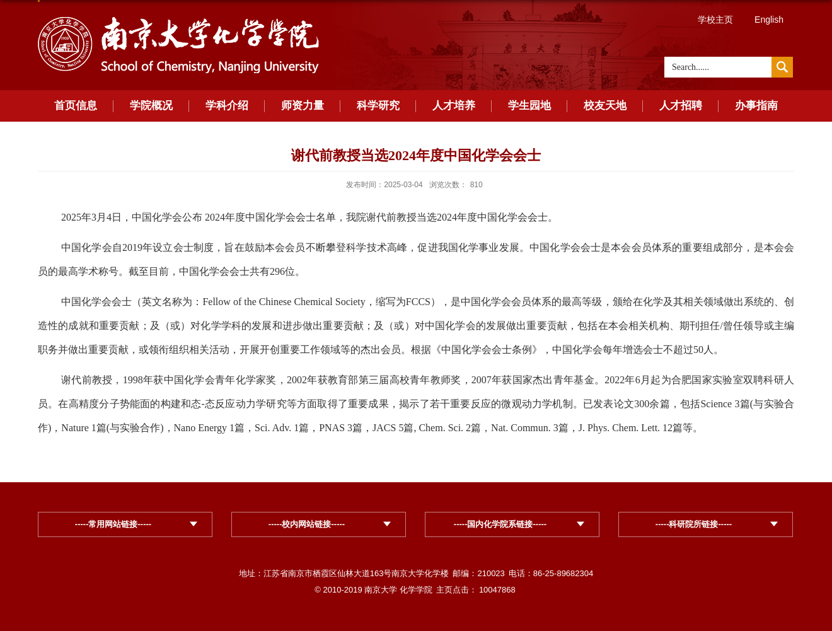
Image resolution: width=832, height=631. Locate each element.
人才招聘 (680, 106)
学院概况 (151, 106)
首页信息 (75, 106)
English (768, 19)
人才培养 (453, 106)
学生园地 (529, 106)
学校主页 (715, 19)
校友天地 (605, 106)
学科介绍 (226, 106)
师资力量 (302, 106)
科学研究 (378, 106)
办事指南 (756, 106)
